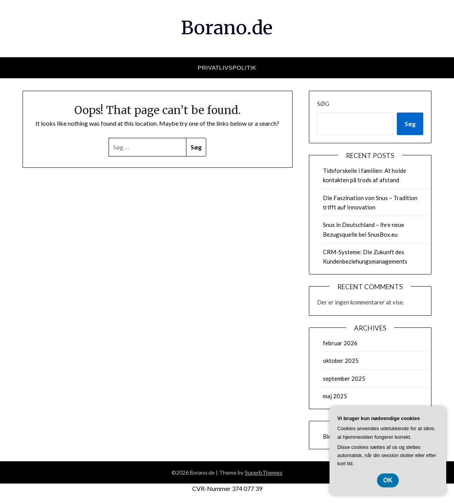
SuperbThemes (263, 472)
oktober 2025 (341, 360)
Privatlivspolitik (227, 67)
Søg (323, 103)
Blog (329, 436)
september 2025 (344, 378)
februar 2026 (340, 342)
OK (388, 480)
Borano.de (227, 27)
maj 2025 (335, 395)
